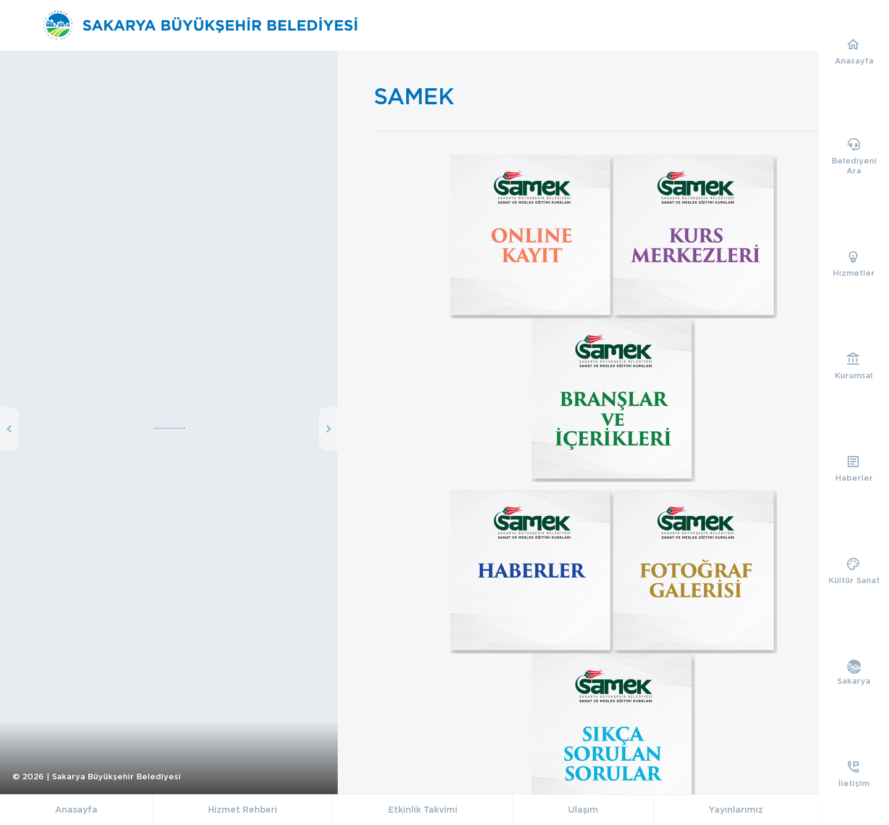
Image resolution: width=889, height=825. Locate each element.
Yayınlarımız (736, 810)
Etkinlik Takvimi (422, 810)
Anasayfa (76, 810)
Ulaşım (583, 810)
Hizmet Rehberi (242, 810)
